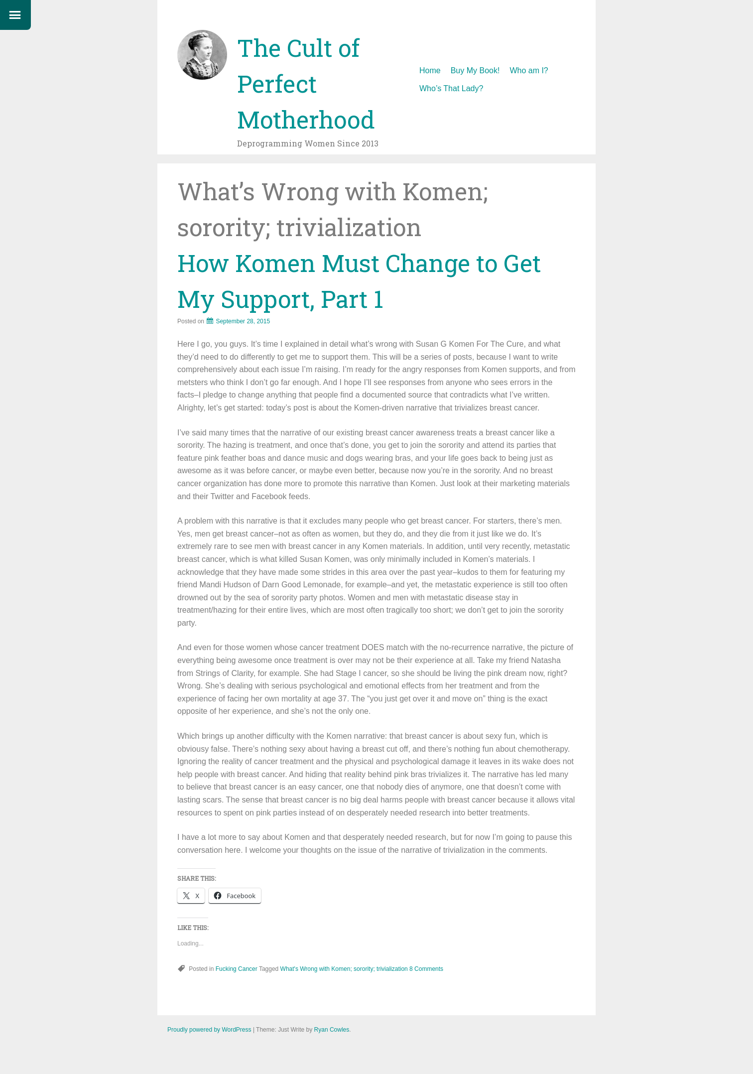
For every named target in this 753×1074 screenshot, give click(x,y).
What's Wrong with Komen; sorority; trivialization (344, 968)
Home (430, 70)
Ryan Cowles (332, 1029)
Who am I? (528, 70)
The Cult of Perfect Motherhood (306, 83)
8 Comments (426, 968)
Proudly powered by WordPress (209, 1029)
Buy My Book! (475, 70)
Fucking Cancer (236, 968)
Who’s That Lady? (451, 88)
